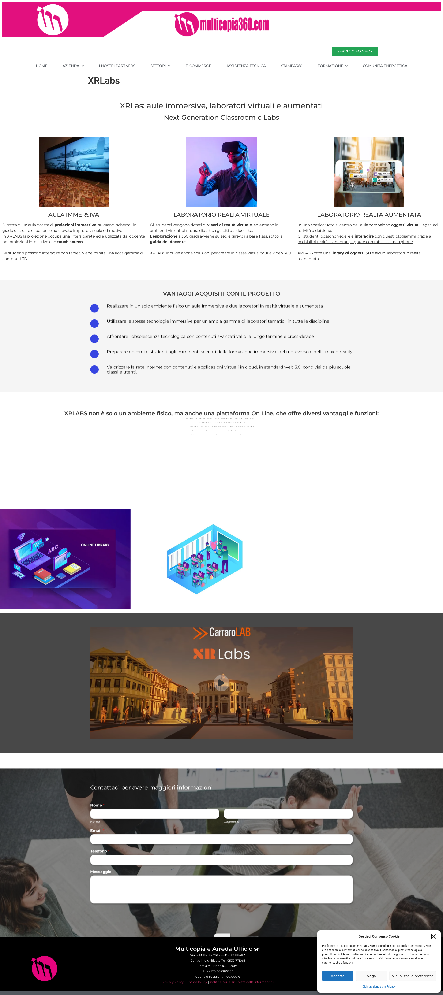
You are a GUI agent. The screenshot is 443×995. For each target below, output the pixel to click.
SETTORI (160, 65)
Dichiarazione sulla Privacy (379, 986)
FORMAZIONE (333, 65)
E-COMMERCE (198, 65)
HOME (41, 65)
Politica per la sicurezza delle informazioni (242, 982)
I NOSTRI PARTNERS (117, 65)
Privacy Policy (173, 982)
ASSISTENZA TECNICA (246, 65)
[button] (433, 936)
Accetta (338, 976)
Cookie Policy (197, 982)
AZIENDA (73, 65)
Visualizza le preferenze (412, 976)
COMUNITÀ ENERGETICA (385, 65)
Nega (371, 976)
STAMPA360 (291, 65)
